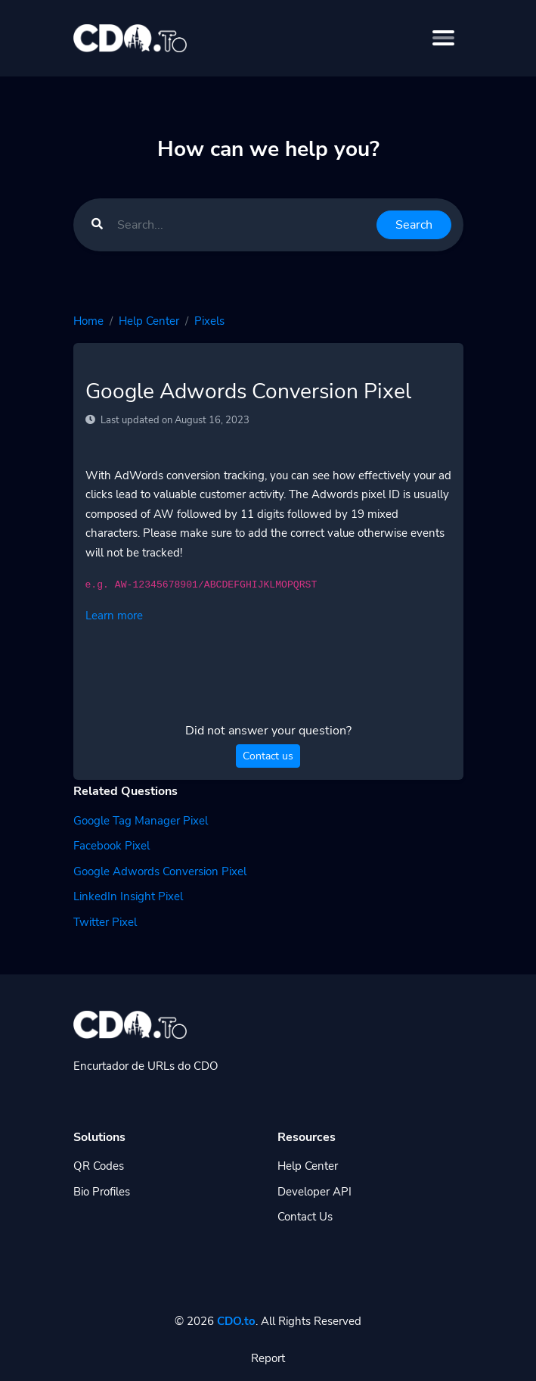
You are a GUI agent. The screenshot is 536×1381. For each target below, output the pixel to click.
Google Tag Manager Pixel (140, 820)
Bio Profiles (101, 1191)
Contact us (268, 756)
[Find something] (242, 224)
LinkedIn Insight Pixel (128, 896)
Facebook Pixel (111, 845)
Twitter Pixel (105, 922)
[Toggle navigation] (443, 37)
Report (268, 1358)
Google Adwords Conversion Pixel (159, 871)
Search (413, 225)
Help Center (149, 321)
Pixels (209, 321)
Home (88, 321)
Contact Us (305, 1216)
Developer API (314, 1191)
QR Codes (98, 1166)
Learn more (114, 615)
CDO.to (236, 1321)
